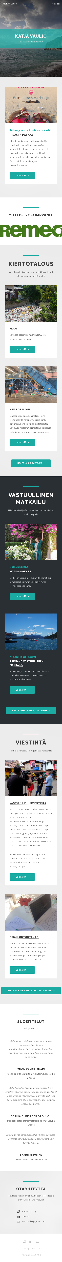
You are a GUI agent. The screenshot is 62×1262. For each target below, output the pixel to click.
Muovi (14, 328)
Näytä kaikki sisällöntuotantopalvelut (31, 991)
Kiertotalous (20, 409)
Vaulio (9, 3)
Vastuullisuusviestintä (28, 803)
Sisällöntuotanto (24, 937)
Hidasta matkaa (21, 134)
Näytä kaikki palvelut (29, 463)
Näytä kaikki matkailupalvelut (29, 711)
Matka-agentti (21, 571)
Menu (53, 3)
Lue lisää (21, 176)
